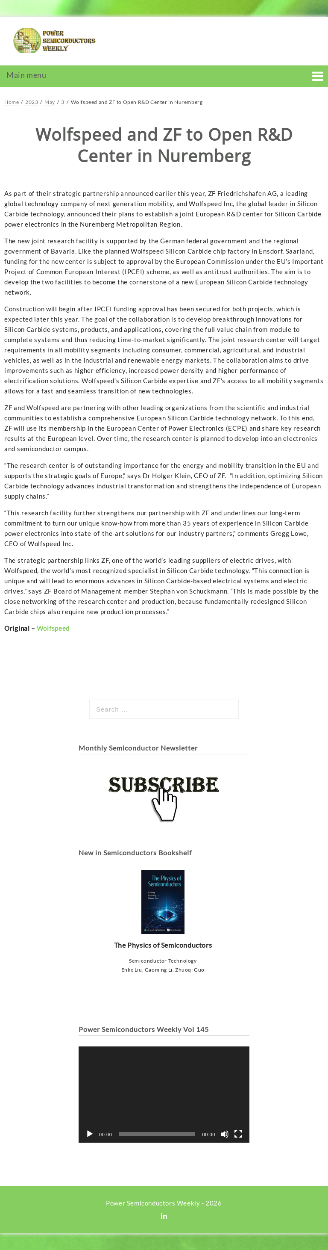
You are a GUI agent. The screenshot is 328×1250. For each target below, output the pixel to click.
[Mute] (224, 1134)
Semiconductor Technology (162, 960)
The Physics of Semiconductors (163, 909)
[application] (164, 1094)
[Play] (89, 1134)
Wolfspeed (53, 628)
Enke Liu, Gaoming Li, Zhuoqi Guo (163, 969)
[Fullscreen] (238, 1134)
